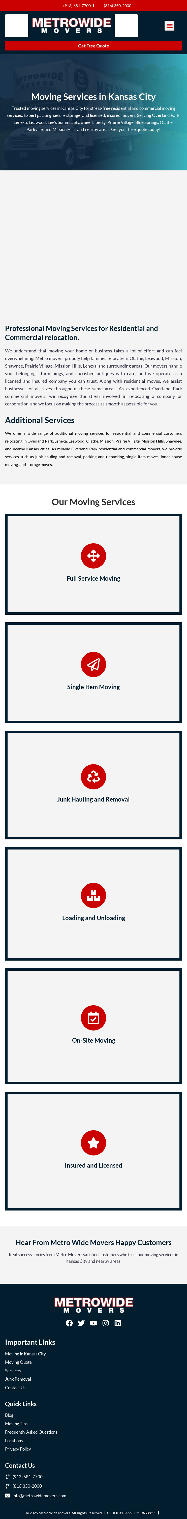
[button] (169, 26)
